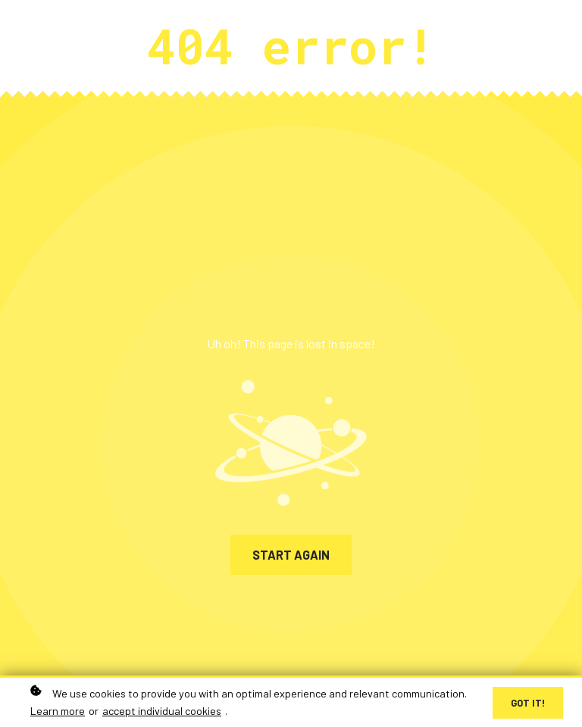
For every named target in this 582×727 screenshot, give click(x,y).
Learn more (57, 711)
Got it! (528, 703)
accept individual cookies (161, 711)
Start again (291, 555)
